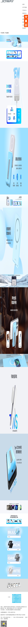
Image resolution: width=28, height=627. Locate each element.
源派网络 (6, 618)
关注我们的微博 (9, 609)
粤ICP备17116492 (21, 614)
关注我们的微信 (17, 609)
